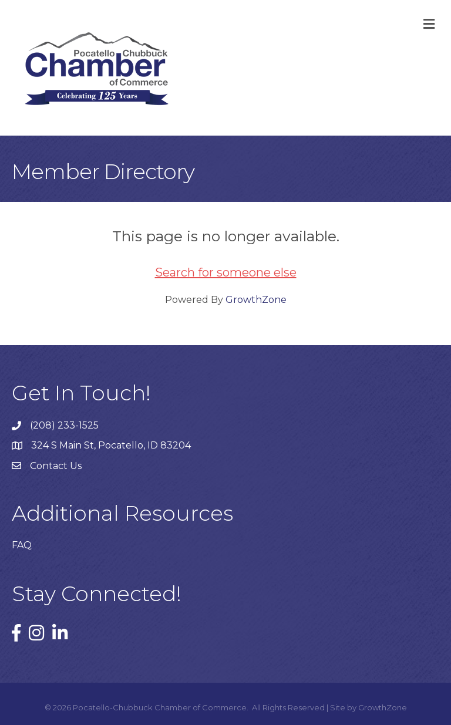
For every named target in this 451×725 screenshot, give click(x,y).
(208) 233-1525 (64, 425)
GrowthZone (256, 299)
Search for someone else (226, 272)
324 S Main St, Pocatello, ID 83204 (111, 445)
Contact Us (56, 465)
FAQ (22, 545)
